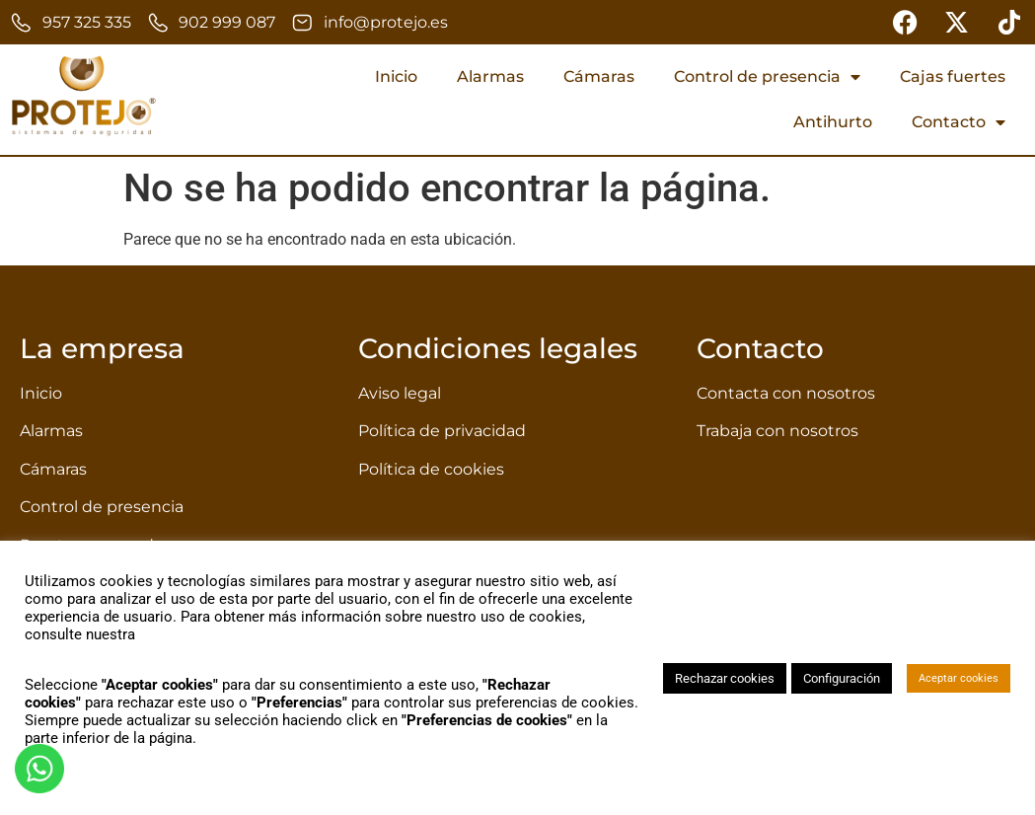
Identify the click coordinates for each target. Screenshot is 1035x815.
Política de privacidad (442, 430)
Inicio (396, 76)
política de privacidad (209, 634)
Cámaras (598, 76)
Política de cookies (431, 469)
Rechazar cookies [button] (725, 678)
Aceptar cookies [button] (958, 678)
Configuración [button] (841, 678)
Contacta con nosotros (786, 393)
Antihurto (832, 121)
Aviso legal (399, 393)
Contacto (958, 122)
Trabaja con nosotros (777, 430)
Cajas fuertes (952, 76)
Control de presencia (767, 77)
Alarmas (490, 76)
